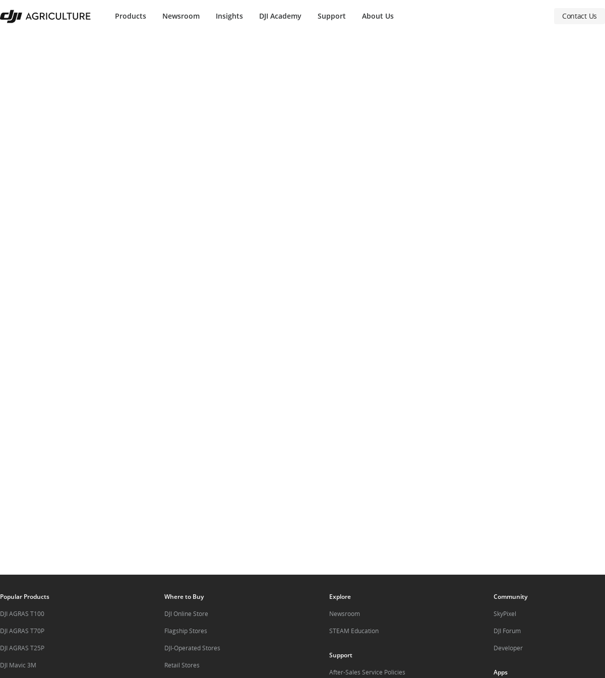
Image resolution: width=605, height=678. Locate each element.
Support (332, 16)
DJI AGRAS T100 (22, 613)
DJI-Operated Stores (192, 648)
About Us (378, 16)
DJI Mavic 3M (18, 665)
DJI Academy (280, 16)
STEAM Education (354, 631)
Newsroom (181, 16)
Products (130, 16)
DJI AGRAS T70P (22, 631)
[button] (302, 303)
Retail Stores (182, 665)
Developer (508, 648)
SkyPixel (505, 613)
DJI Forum (507, 631)
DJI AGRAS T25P (22, 648)
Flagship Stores (185, 631)
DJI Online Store (186, 613)
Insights (229, 16)
